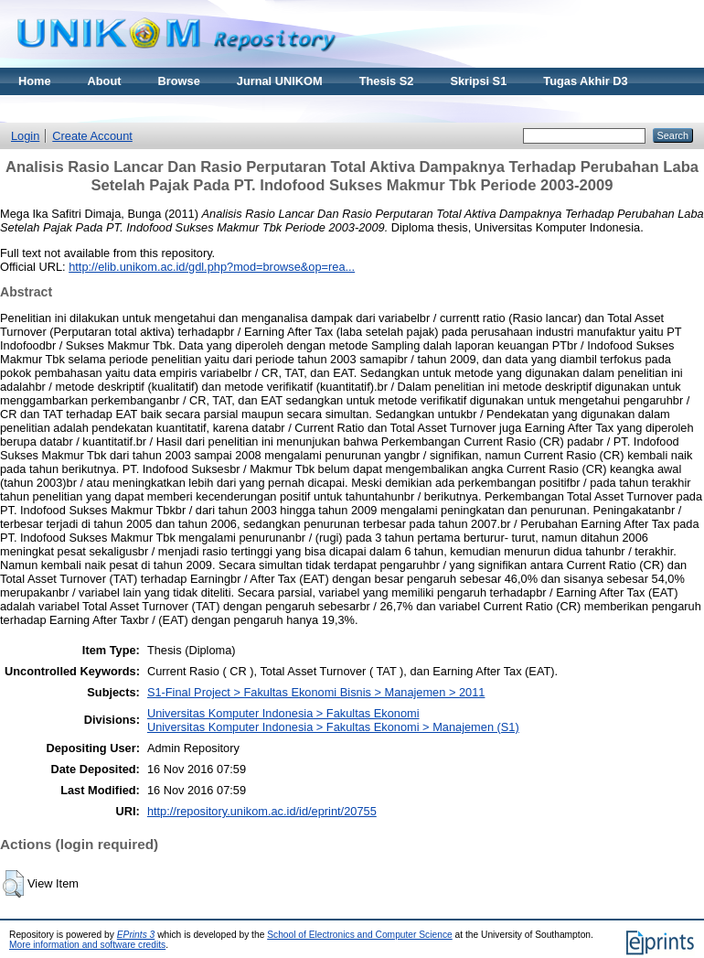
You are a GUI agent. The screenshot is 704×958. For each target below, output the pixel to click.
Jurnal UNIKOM (280, 81)
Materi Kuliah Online (75, 108)
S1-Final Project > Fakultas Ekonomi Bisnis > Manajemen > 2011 (316, 692)
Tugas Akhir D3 (585, 81)
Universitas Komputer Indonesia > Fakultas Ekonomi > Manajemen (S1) (333, 727)
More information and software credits (87, 945)
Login (25, 136)
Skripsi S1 (478, 81)
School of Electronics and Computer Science (360, 935)
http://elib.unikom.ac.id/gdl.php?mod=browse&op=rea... (212, 267)
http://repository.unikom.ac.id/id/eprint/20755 (262, 811)
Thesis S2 (386, 81)
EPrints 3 (136, 935)
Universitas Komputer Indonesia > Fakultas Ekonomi (283, 713)
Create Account (92, 136)
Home (34, 81)
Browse (179, 81)
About (105, 81)
